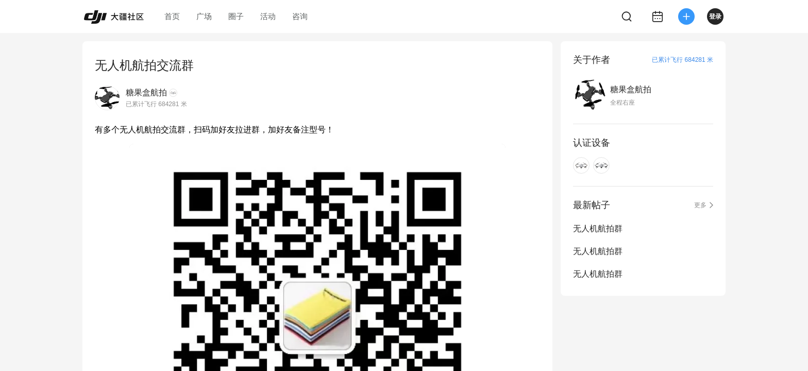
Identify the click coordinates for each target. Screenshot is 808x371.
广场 (204, 16)
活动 (268, 16)
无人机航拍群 (597, 228)
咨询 (300, 16)
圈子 (236, 16)
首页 (172, 16)
